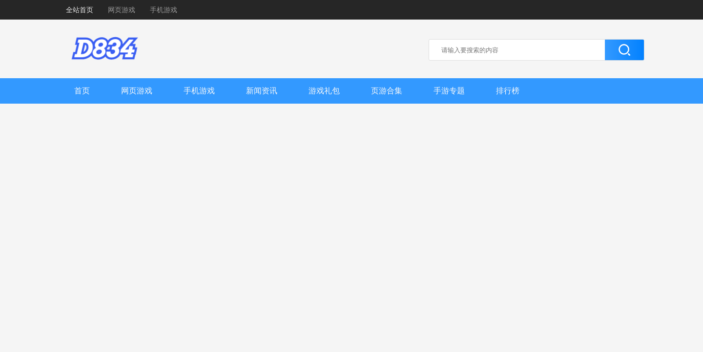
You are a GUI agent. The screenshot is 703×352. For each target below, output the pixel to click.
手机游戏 (163, 10)
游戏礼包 (324, 91)
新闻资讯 (261, 91)
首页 (82, 91)
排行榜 (507, 91)
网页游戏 (121, 10)
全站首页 (79, 10)
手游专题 (449, 91)
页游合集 (386, 91)
